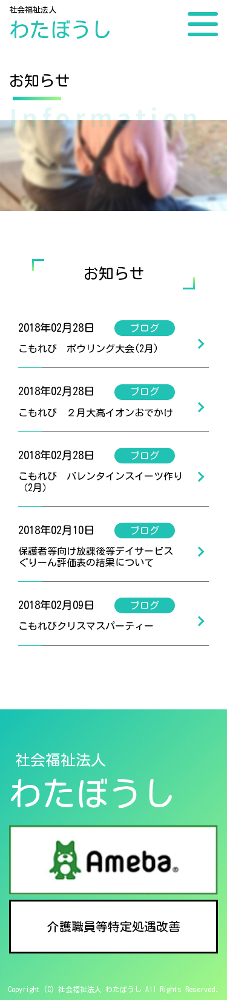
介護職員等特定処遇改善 (113, 926)
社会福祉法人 (60, 24)
